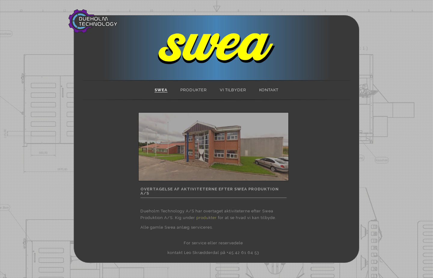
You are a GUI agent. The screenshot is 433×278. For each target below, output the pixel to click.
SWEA (161, 90)
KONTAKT (268, 90)
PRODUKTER (193, 90)
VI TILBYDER (233, 90)
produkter (206, 216)
